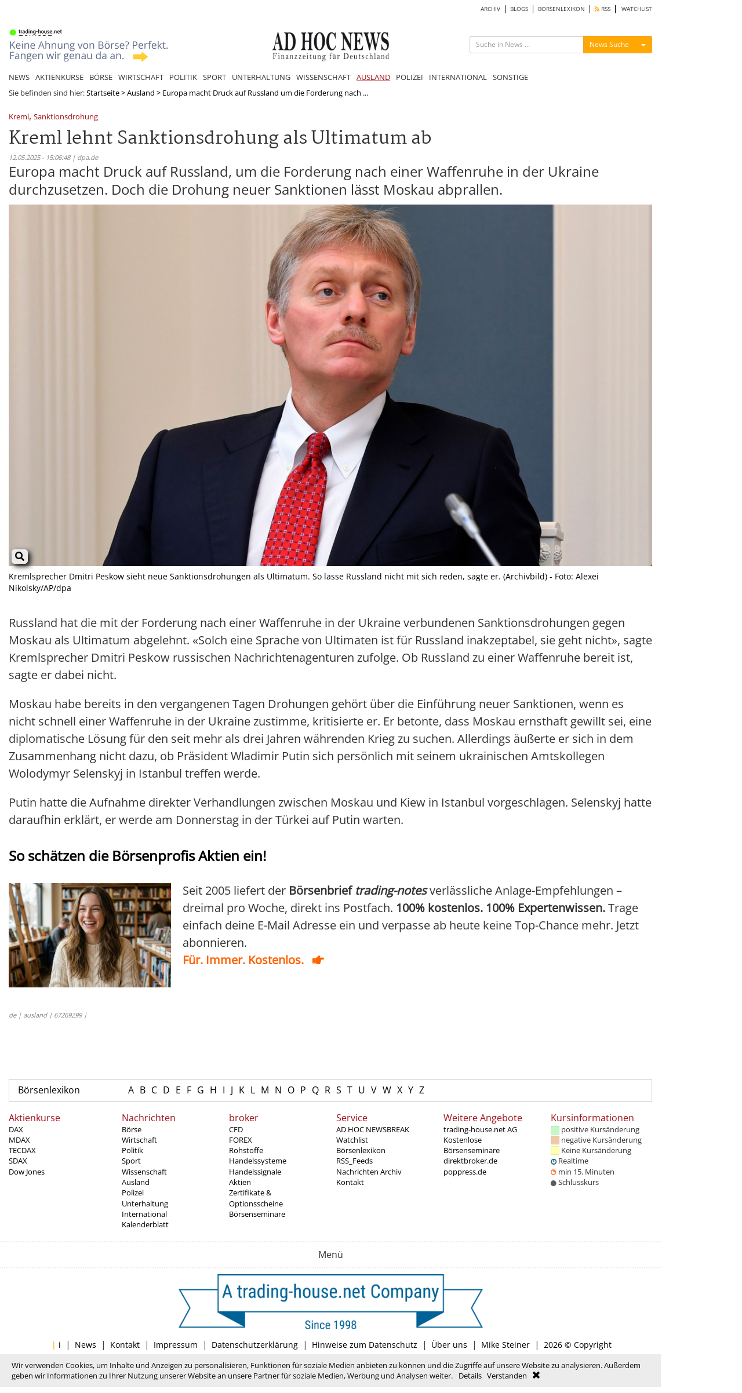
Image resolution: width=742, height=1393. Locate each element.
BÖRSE (100, 77)
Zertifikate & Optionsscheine (256, 1197)
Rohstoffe (246, 1150)
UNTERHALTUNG (261, 77)
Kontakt (350, 1182)
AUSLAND (373, 77)
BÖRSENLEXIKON (561, 9)
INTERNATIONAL (458, 77)
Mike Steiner (505, 1344)
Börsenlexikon (49, 1090)
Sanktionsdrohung (66, 117)
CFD (236, 1129)
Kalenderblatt (145, 1224)
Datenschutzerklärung (255, 1344)
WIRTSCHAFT (140, 77)
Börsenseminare (257, 1214)
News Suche (609, 44)
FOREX (240, 1140)
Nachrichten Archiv (369, 1171)
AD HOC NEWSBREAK (372, 1129)
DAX (16, 1129)
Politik (132, 1150)
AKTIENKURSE (59, 77)
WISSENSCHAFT (323, 77)
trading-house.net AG (480, 1129)
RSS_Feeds (354, 1160)
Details (470, 1375)
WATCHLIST (636, 9)
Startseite (102, 92)
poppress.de (464, 1171)
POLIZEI (409, 77)
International (144, 1214)
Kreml (19, 117)
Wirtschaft (139, 1140)
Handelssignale (255, 1171)
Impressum (176, 1344)
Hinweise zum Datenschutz (364, 1344)
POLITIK (183, 77)
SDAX (18, 1160)
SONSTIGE (510, 77)
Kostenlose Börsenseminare (471, 1145)
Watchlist (352, 1140)
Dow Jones (27, 1171)
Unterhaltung (145, 1203)
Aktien (240, 1182)
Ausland (141, 92)
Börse (131, 1129)
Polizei (133, 1192)
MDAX (19, 1140)
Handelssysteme (257, 1160)
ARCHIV (490, 9)
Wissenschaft (144, 1171)
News (85, 1344)
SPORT (214, 77)
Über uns (449, 1344)
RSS (602, 9)
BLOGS (519, 9)
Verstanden (507, 1375)
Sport (131, 1160)
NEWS (19, 77)
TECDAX (22, 1150)
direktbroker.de (470, 1160)
